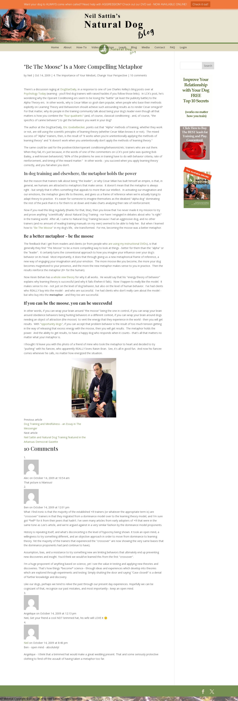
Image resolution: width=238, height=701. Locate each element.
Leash (122, 47)
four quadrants (74, 115)
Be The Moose (43, 227)
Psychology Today (35, 93)
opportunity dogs (51, 324)
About (68, 47)
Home (55, 47)
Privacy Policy (121, 698)
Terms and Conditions (96, 698)
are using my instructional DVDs (127, 243)
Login (183, 47)
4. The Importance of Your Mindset (74, 75)
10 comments (138, 75)
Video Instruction (102, 47)
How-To (81, 47)
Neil (29, 75)
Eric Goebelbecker (74, 127)
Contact (160, 47)
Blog (134, 47)
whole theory (64, 277)
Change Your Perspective (112, 75)
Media (146, 47)
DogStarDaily (68, 89)
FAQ (172, 47)
